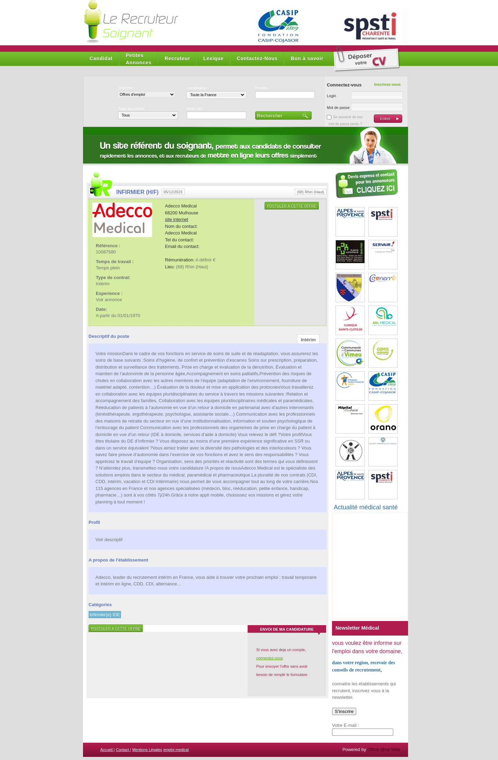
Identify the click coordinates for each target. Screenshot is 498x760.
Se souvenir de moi (348, 117)
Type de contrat (131, 108)
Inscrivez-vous (387, 84)
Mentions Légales (147, 750)
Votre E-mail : (345, 725)
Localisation (197, 88)
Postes (261, 88)
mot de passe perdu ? (345, 124)
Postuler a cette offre (291, 206)
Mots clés (195, 108)
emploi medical (175, 750)
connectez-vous (269, 658)
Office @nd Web (383, 749)
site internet (176, 219)
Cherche (125, 88)
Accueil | (107, 750)
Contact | (123, 750)
